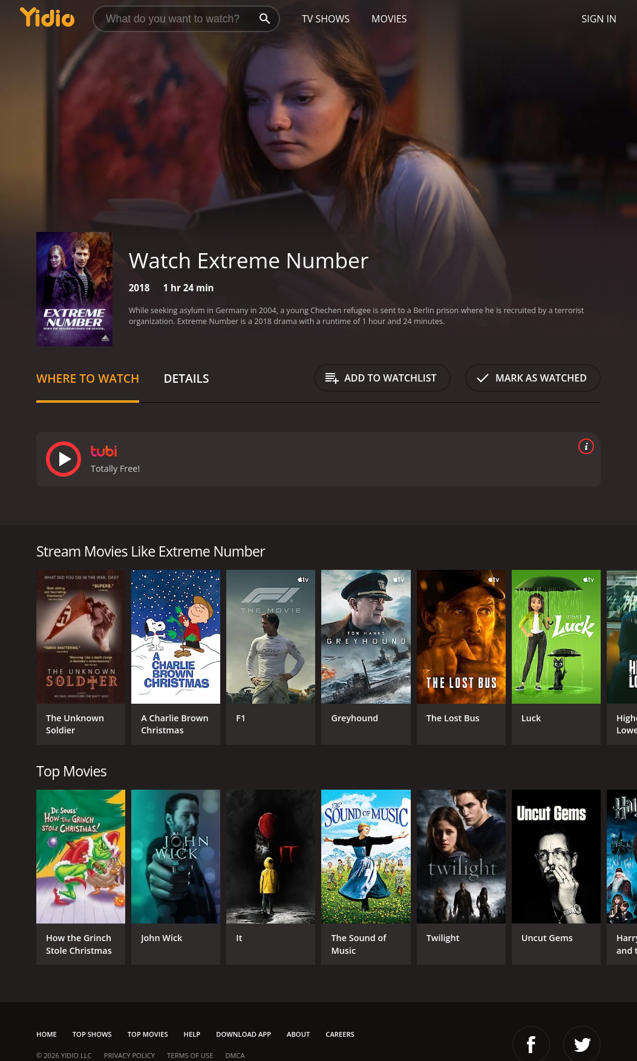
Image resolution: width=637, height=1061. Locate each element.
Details (186, 378)
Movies (389, 18)
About (298, 1034)
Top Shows (92, 1034)
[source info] (583, 446)
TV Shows (326, 18)
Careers (339, 1034)
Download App (243, 1034)
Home (46, 1034)
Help (192, 1034)
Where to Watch (87, 378)
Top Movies (148, 1034)
